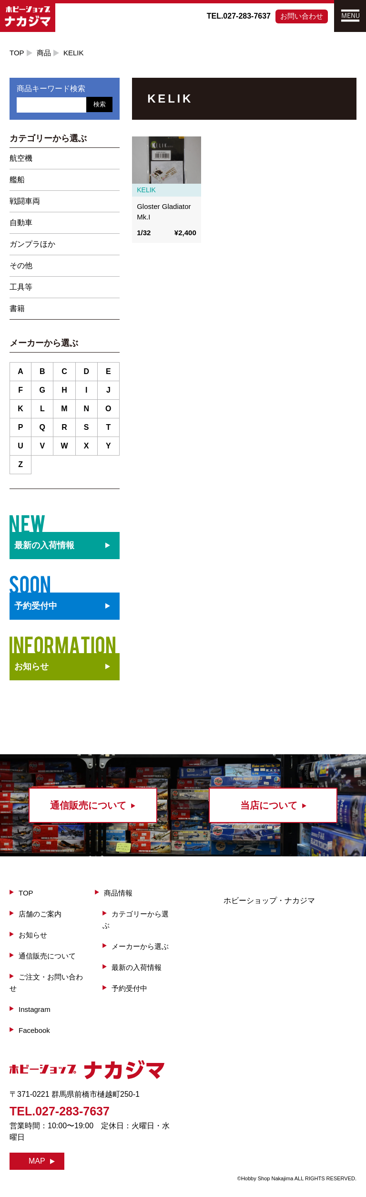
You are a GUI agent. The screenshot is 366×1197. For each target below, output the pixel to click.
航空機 (21, 158)
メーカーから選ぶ (140, 946)
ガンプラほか (32, 244)
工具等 (21, 287)
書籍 (17, 308)
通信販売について (47, 956)
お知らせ (31, 666)
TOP (17, 53)
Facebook (34, 1030)
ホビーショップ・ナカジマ (269, 900)
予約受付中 (129, 988)
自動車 (21, 223)
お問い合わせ (301, 16)
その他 (21, 265)
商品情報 (118, 893)
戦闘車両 (25, 201)
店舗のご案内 (40, 914)
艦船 (17, 180)
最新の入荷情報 (137, 967)
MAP (37, 1161)
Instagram (35, 1009)
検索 (99, 104)
